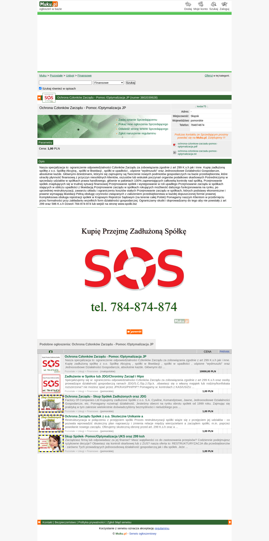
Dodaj (188, 7)
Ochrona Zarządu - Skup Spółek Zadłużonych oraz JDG (105, 396)
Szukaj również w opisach (57, 88)
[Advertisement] (134, 43)
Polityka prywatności (91, 522)
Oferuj (209, 75)
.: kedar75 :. (201, 106)
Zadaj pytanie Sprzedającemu (137, 119)
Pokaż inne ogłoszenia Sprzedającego (142, 124)
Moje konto (200, 7)
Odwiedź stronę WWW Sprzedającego (142, 128)
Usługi (70, 75)
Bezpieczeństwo (65, 522)
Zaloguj (224, 7)
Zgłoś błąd (119, 522)
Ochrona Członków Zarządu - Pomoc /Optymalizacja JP (105, 356)
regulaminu (162, 528)
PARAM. (225, 351)
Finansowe (85, 75)
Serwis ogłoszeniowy (142, 533)
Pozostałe (56, 75)
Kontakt (47, 522)
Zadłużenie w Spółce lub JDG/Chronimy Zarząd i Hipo (104, 376)
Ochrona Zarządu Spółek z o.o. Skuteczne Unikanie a (104, 416)
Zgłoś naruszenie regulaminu (136, 133)
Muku (43, 75)
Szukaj (213, 7)
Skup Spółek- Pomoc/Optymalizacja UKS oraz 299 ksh (105, 436)
